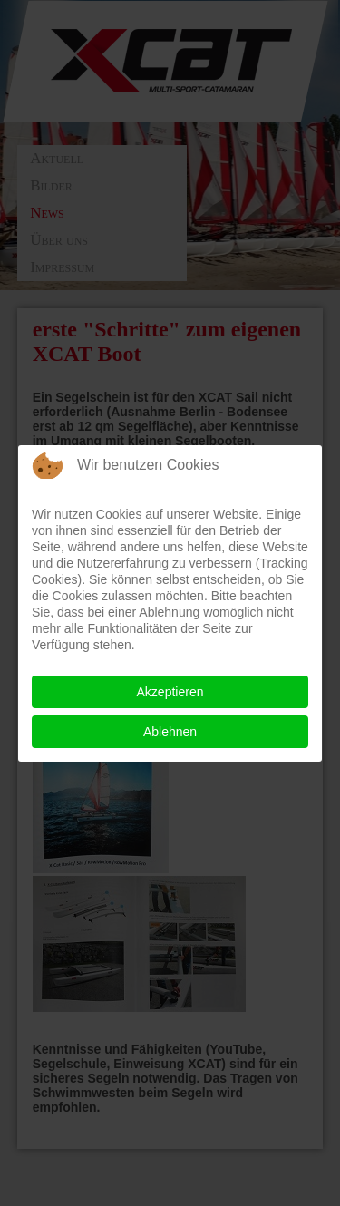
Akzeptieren (170, 692)
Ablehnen (170, 732)
